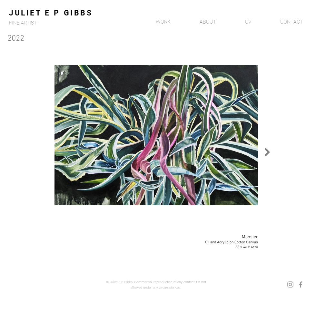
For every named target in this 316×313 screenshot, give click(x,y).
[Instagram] (290, 284)
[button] (153, 21)
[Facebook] (301, 284)
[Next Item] (267, 152)
